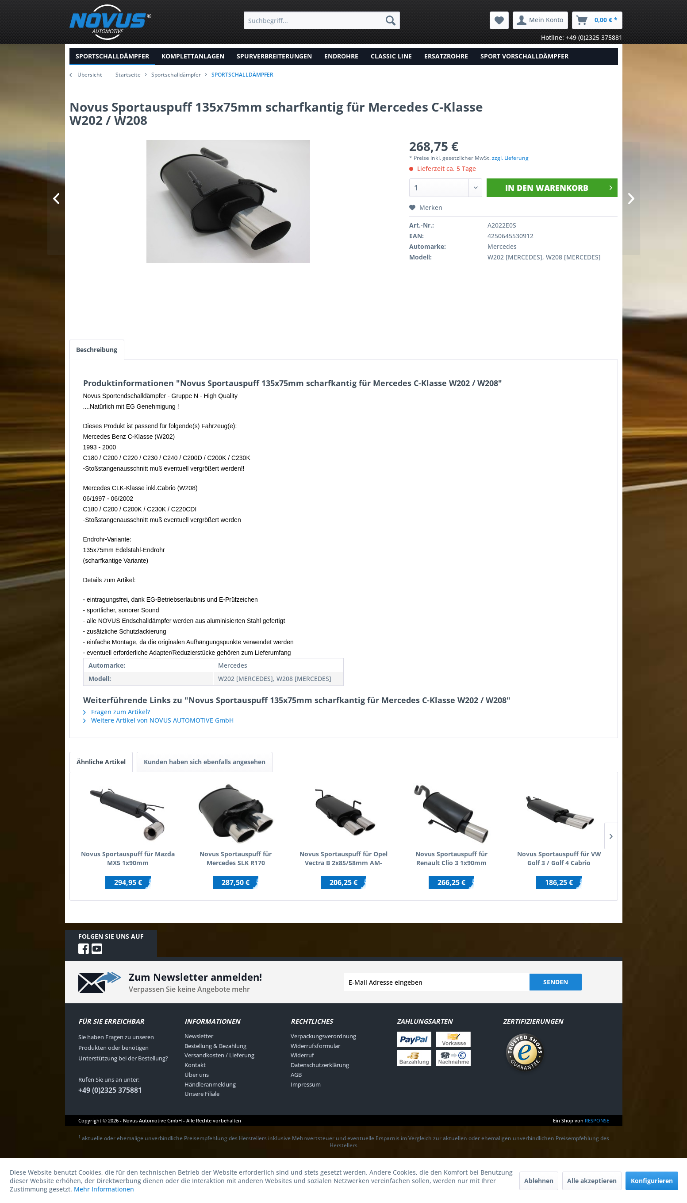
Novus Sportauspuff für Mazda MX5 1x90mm (128, 858)
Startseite (128, 74)
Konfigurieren (652, 1180)
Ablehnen (538, 1180)
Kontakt (195, 1065)
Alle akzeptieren (592, 1180)
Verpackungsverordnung (323, 1036)
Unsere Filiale (201, 1094)
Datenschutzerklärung (320, 1065)
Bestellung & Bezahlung (215, 1046)
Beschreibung (97, 349)
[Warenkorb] (597, 20)
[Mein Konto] (540, 20)
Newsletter (198, 1036)
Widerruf (302, 1056)
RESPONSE (597, 1120)
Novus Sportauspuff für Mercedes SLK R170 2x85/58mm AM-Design (236, 858)
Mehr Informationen (104, 1189)
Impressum (306, 1084)
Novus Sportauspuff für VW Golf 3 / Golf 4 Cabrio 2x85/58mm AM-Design (559, 858)
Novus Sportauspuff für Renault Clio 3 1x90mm (451, 858)
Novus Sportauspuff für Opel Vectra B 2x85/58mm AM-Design (343, 858)
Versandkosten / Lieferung (219, 1056)
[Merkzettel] (499, 20)
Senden (555, 982)
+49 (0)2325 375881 (110, 1090)
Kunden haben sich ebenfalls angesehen (204, 762)
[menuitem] (322, 20)
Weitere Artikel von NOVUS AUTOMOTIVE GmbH (158, 720)
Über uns (196, 1075)
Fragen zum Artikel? (116, 712)
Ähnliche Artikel (101, 762)
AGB (296, 1075)
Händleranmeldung (210, 1084)
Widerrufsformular (315, 1046)
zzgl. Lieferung (510, 158)
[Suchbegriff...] (322, 20)
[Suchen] (390, 20)
